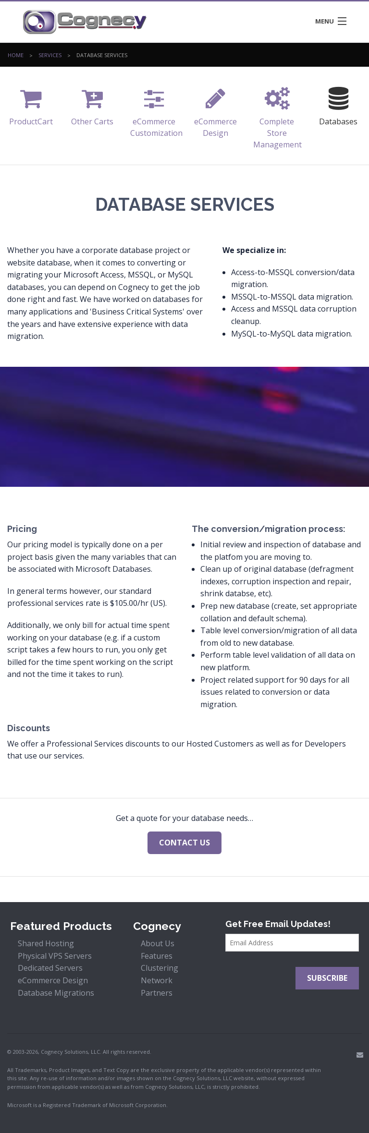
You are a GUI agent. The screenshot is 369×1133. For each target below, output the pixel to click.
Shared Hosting (46, 943)
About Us (157, 943)
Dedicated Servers (50, 968)
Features (156, 956)
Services (50, 57)
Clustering (159, 968)
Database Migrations (56, 993)
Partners (156, 993)
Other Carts (92, 104)
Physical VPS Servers (55, 956)
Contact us (184, 842)
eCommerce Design (215, 109)
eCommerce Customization (156, 109)
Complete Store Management (277, 115)
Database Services (101, 57)
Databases (338, 104)
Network (156, 980)
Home (16, 57)
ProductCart (31, 104)
